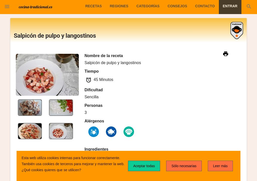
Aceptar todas (144, 166)
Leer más (220, 166)
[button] (7, 7)
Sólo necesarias (184, 166)
